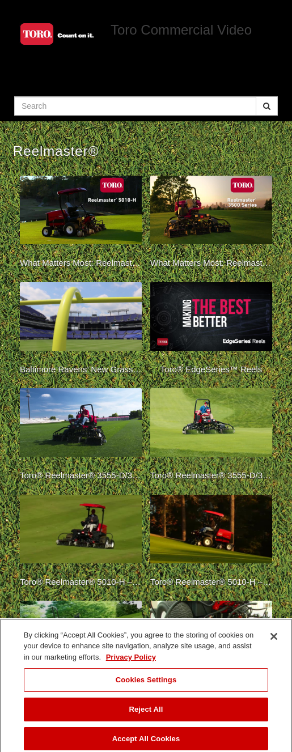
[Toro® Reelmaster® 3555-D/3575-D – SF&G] (81, 437)
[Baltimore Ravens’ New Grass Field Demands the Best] (81, 331)
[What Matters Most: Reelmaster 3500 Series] (211, 224)
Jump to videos (0, 0)
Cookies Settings (146, 683)
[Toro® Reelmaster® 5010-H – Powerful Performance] (211, 543)
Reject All (146, 713)
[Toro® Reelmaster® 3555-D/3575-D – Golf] (211, 437)
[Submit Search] (267, 106)
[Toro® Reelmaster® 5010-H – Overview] (81, 543)
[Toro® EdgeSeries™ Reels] (211, 331)
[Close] (273, 640)
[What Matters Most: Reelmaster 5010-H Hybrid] (81, 224)
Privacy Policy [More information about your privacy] (131, 661)
